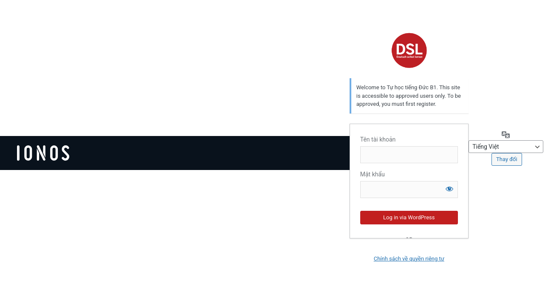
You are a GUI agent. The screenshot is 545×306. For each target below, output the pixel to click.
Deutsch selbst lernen (409, 50)
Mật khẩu (372, 174)
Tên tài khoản (378, 139)
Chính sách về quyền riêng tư (409, 258)
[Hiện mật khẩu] (449, 188)
